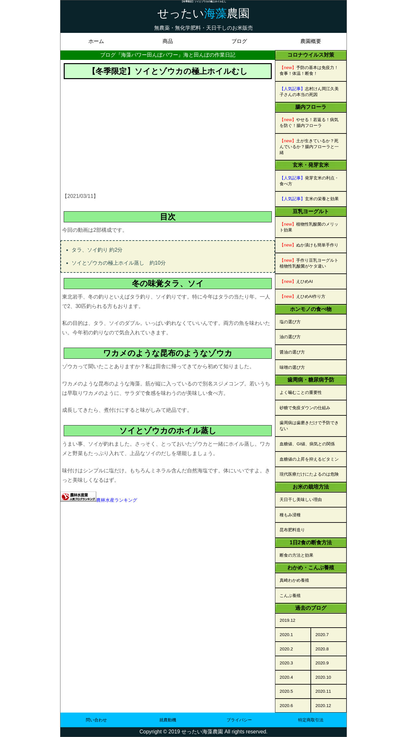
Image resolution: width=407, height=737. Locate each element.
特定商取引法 (310, 719)
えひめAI (296, 281)
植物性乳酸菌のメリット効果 (309, 227)
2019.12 (287, 620)
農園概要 (310, 41)
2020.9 (322, 663)
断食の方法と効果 (296, 555)
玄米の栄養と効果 (309, 198)
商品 (168, 41)
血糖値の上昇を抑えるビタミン (309, 459)
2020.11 (323, 691)
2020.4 (286, 677)
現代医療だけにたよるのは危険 (309, 474)
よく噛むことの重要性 (301, 392)
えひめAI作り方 (302, 296)
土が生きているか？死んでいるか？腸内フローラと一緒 (309, 146)
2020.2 (286, 649)
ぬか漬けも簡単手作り (309, 245)
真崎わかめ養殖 (294, 580)
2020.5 (286, 691)
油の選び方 (290, 336)
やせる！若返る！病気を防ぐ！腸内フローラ (309, 122)
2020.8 (322, 649)
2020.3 (286, 663)
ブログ (239, 41)
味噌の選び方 (292, 367)
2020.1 (286, 634)
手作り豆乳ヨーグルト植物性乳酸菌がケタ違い (309, 263)
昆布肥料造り (292, 529)
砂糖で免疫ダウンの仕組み (305, 407)
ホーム (96, 41)
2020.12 (323, 705)
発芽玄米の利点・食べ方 (309, 180)
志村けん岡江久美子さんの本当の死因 (309, 91)
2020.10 (323, 677)
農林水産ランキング (116, 500)
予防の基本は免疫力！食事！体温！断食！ (309, 70)
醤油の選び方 (292, 352)
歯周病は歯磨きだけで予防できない (309, 425)
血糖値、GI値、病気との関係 (307, 443)
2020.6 (286, 705)
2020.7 (322, 634)
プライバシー (239, 719)
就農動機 (167, 719)
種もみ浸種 (290, 514)
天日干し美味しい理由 (301, 499)
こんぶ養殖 (290, 595)
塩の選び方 (290, 321)
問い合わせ (96, 719)
